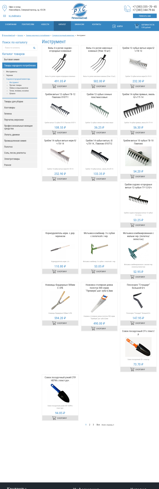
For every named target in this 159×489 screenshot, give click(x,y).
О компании (10, 24)
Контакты (96, 24)
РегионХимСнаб (9, 35)
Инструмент (14, 82)
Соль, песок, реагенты (15, 152)
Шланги (12, 93)
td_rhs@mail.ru (15, 16)
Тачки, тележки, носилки (19, 91)
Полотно (8, 146)
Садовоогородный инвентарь (63, 35)
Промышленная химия (15, 140)
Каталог (62, 24)
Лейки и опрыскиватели (19, 88)
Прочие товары (16, 85)
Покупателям (28, 24)
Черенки (9, 75)
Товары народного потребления (38, 35)
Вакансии (79, 24)
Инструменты (11, 71)
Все (98, 424)
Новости (45, 24)
